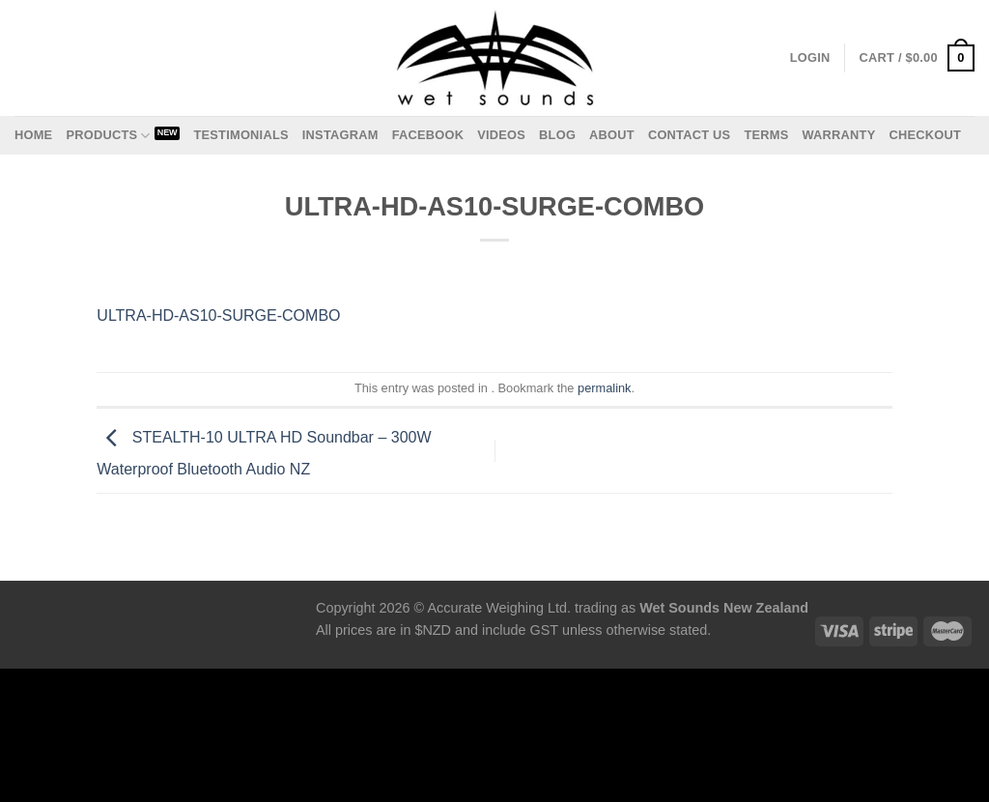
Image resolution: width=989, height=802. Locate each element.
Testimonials (240, 135)
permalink (604, 388)
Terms (766, 135)
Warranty (838, 135)
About (612, 135)
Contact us (689, 135)
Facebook (428, 135)
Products (108, 136)
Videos (501, 135)
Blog (557, 135)
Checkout (925, 135)
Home (33, 135)
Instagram (340, 135)
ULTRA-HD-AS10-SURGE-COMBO (218, 315)
